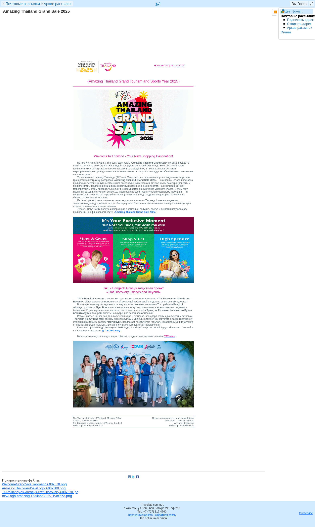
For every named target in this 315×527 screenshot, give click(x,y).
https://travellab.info (140, 515)
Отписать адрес (299, 24)
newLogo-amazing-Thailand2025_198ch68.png (37, 496)
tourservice (306, 513)
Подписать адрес (300, 20)
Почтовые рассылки (23, 3)
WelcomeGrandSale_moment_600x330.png (34, 484)
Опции (286, 32)
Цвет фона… (293, 11)
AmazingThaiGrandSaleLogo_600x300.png (34, 488)
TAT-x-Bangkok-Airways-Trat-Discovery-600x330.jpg (40, 492)
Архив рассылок (57, 3)
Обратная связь (165, 515)
